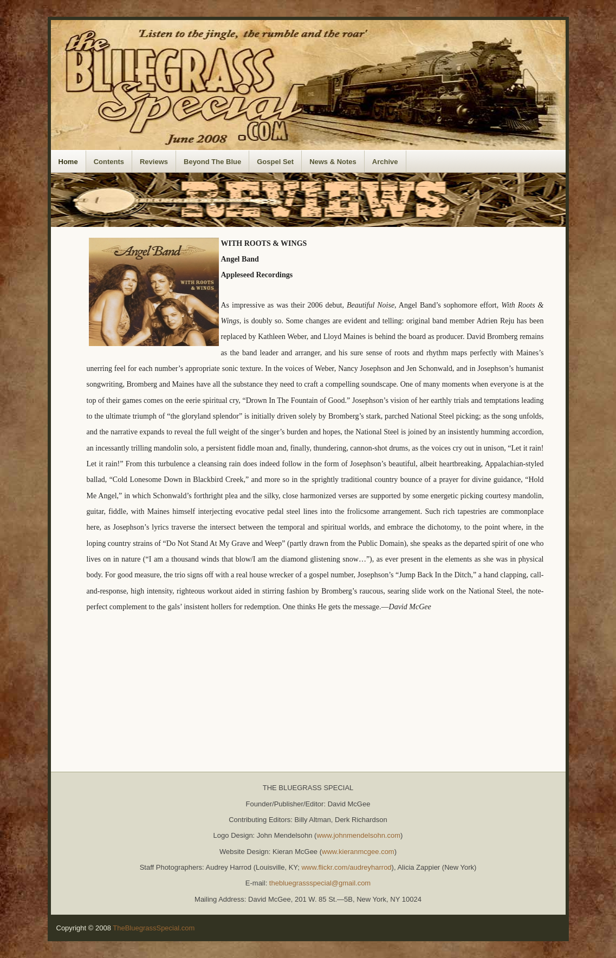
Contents (109, 162)
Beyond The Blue (212, 162)
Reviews (154, 162)
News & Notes (332, 162)
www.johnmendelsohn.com (358, 835)
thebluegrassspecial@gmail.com (320, 883)
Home (68, 162)
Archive (385, 162)
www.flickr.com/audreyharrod (346, 867)
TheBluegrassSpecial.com (153, 928)
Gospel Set (275, 162)
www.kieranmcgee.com (358, 852)
